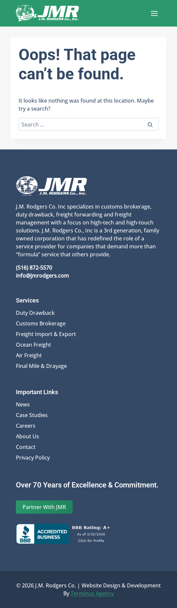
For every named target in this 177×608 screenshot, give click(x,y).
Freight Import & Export (46, 334)
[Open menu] (154, 13)
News (23, 404)
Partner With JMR (44, 507)
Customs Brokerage (41, 323)
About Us (27, 436)
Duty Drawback (35, 312)
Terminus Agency (92, 593)
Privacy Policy (33, 457)
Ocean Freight (33, 344)
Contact (25, 447)
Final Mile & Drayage (41, 366)
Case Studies (32, 415)
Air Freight (29, 355)
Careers (25, 425)
